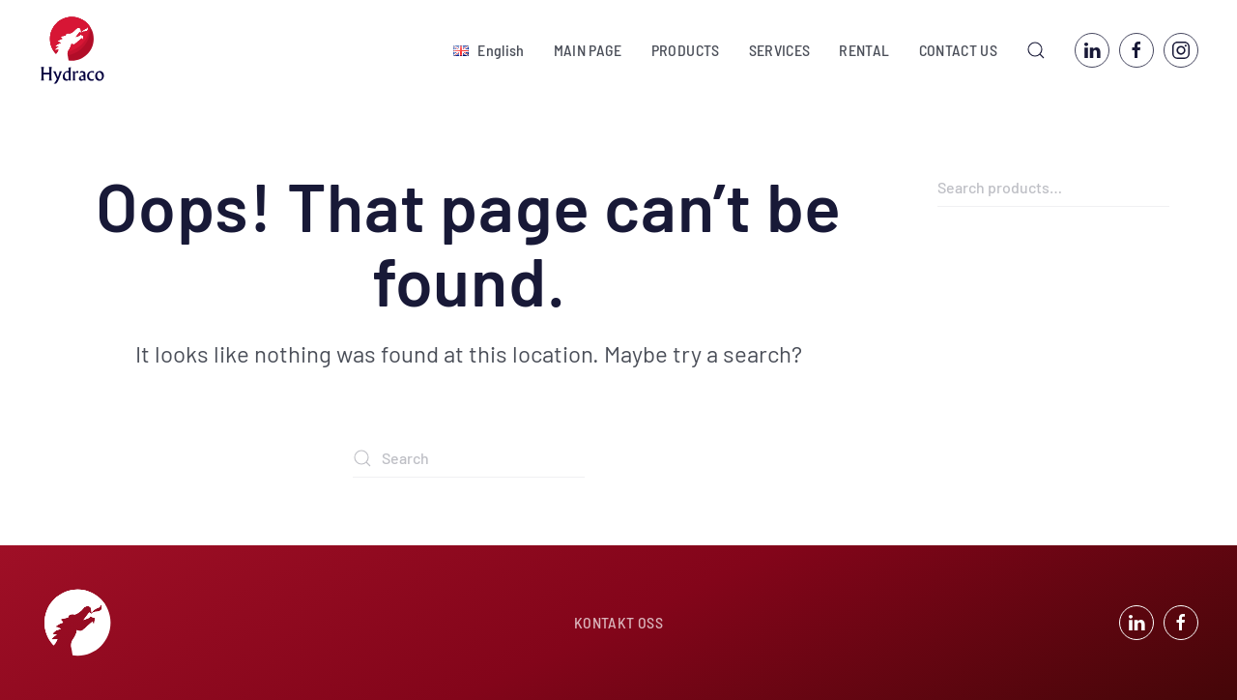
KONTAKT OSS (618, 622)
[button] (488, 50)
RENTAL (864, 50)
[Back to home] (72, 50)
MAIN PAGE (588, 50)
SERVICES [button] (780, 50)
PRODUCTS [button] (685, 50)
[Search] (469, 458)
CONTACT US (958, 50)
